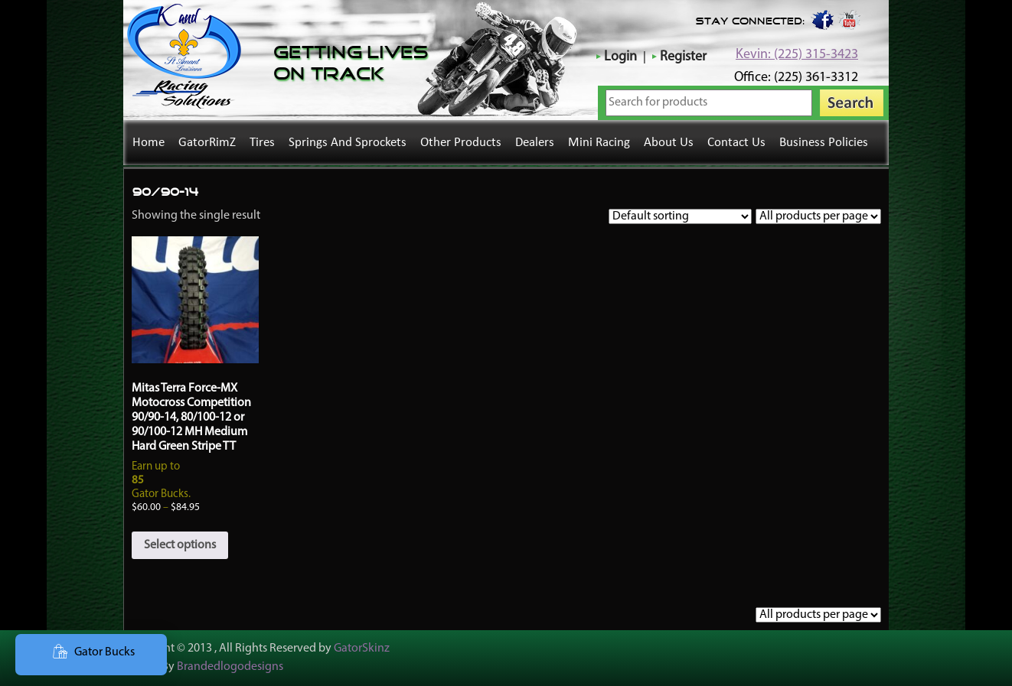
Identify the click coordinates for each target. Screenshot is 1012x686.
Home (148, 142)
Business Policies (823, 142)
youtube (849, 19)
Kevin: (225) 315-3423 (797, 54)
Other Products (460, 142)
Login (620, 57)
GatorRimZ (207, 142)
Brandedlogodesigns (230, 667)
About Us (669, 142)
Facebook (821, 19)
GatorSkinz (362, 648)
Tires (262, 142)
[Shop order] (680, 216)
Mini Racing (599, 142)
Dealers (534, 142)
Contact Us (736, 142)
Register (683, 57)
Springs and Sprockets (347, 142)
